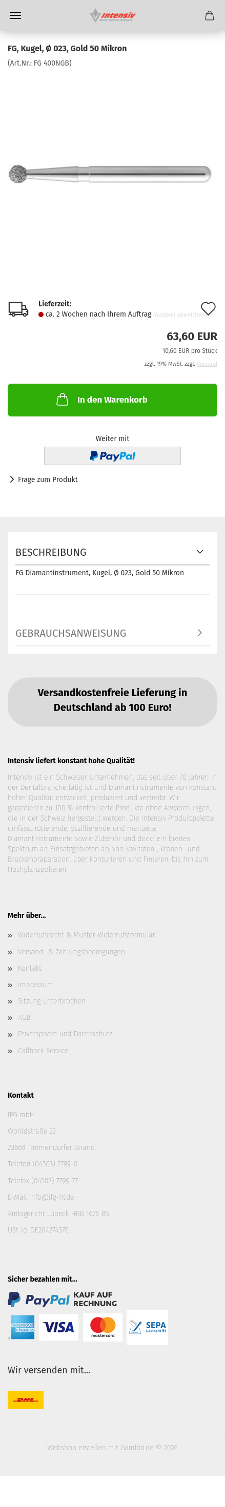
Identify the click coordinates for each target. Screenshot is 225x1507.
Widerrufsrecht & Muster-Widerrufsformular (86, 935)
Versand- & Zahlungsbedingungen (71, 952)
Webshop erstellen (76, 1447)
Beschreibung (51, 552)
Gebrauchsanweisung (70, 633)
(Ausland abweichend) (181, 314)
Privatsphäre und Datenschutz (65, 1034)
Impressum (35, 984)
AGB (24, 1017)
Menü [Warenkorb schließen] (15, 15)
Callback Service (43, 1050)
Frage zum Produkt (48, 479)
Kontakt (30, 968)
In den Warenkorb (101, 399)
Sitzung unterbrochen (52, 1001)
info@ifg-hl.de (51, 1197)
